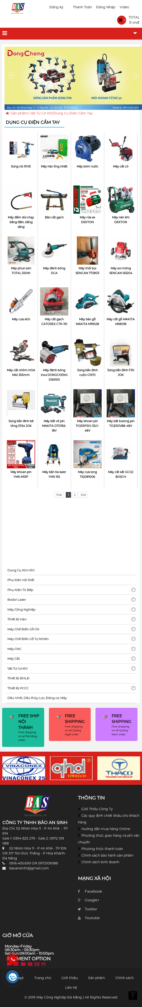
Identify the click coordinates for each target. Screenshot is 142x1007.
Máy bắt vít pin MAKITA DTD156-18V (54, 425)
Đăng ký (56, 7)
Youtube (92, 918)
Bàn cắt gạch (54, 217)
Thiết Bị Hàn (17, 619)
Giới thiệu (70, 978)
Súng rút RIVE (21, 166)
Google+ (92, 900)
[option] (23, 768)
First (59, 495)
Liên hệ (71, 987)
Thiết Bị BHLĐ (18, 678)
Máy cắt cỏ (120, 166)
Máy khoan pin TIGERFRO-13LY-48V (87, 425)
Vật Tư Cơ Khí (41, 113)
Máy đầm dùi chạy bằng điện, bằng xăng (21, 222)
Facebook (93, 891)
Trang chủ (42, 978)
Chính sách (124, 978)
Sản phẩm (19, 113)
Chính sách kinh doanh (100, 862)
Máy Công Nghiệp (21, 609)
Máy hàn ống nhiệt (54, 166)
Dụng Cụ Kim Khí (20, 570)
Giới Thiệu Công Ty (97, 809)
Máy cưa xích (21, 319)
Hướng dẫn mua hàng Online (105, 829)
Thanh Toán (82, 7)
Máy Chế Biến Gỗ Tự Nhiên (28, 639)
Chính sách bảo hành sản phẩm (107, 855)
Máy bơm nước (87, 166)
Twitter (91, 909)
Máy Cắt (13, 658)
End (83, 495)
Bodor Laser (16, 599)
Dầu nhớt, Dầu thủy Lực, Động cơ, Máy (37, 698)
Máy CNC (14, 649)
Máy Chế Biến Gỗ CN (23, 629)
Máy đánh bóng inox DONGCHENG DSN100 (54, 374)
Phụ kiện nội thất (20, 580)
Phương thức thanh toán (102, 849)
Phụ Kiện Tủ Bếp (20, 590)
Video (124, 7)
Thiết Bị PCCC (17, 688)
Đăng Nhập (105, 7)
